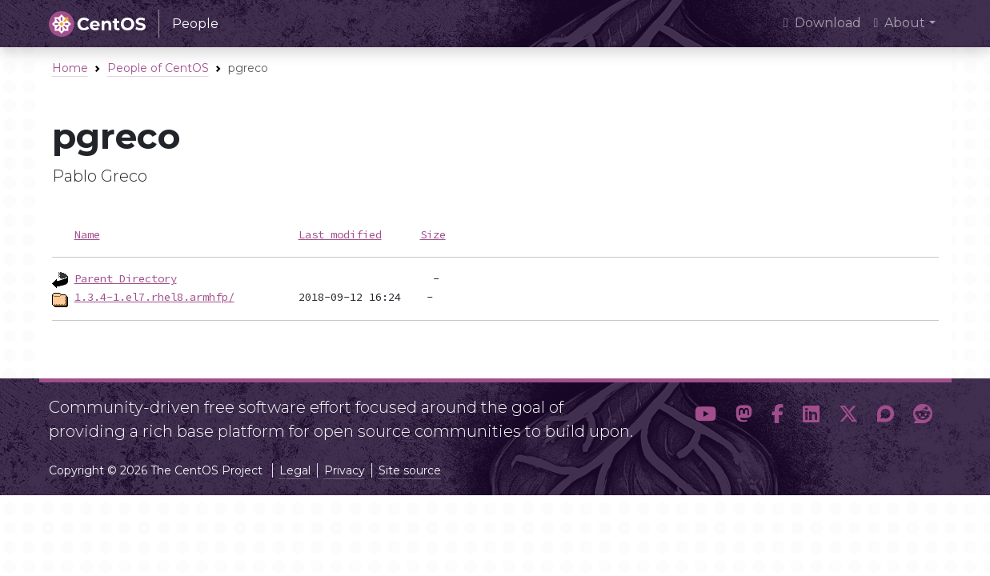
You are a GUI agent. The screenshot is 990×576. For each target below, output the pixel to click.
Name (87, 234)
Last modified (340, 234)
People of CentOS (158, 68)
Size (433, 234)
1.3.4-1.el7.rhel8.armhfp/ (154, 297)
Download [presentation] (822, 22)
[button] (705, 414)
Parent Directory (125, 278)
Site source (410, 470)
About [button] (900, 22)
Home (70, 68)
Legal (295, 470)
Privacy (344, 470)
